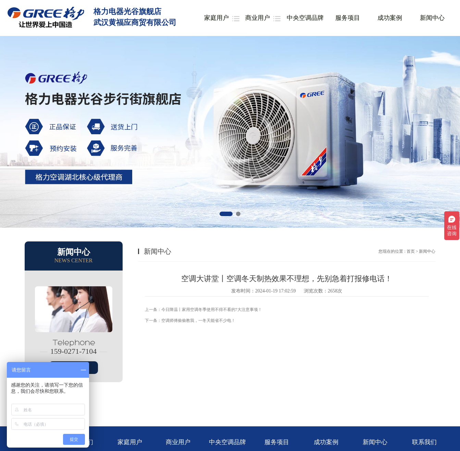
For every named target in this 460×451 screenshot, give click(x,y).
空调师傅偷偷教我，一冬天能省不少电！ (198, 320)
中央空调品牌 (305, 17)
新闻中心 (432, 17)
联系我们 (424, 442)
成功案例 (389, 17)
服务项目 (347, 17)
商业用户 (257, 17)
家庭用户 (216, 17)
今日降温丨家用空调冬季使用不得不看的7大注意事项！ (211, 309)
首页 (411, 251)
